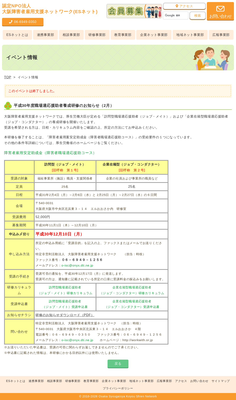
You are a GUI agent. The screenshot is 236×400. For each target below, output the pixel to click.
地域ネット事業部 (190, 35)
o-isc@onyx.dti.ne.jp (77, 265)
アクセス (184, 6)
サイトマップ (221, 381)
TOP (7, 77)
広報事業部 (221, 35)
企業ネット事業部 (154, 35)
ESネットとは (17, 35)
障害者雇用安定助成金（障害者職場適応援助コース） (50, 153)
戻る (118, 363)
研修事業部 (97, 35)
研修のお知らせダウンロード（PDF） (65, 315)
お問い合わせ (199, 381)
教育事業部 (123, 35)
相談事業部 (71, 35)
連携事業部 (45, 35)
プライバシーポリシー (118, 388)
